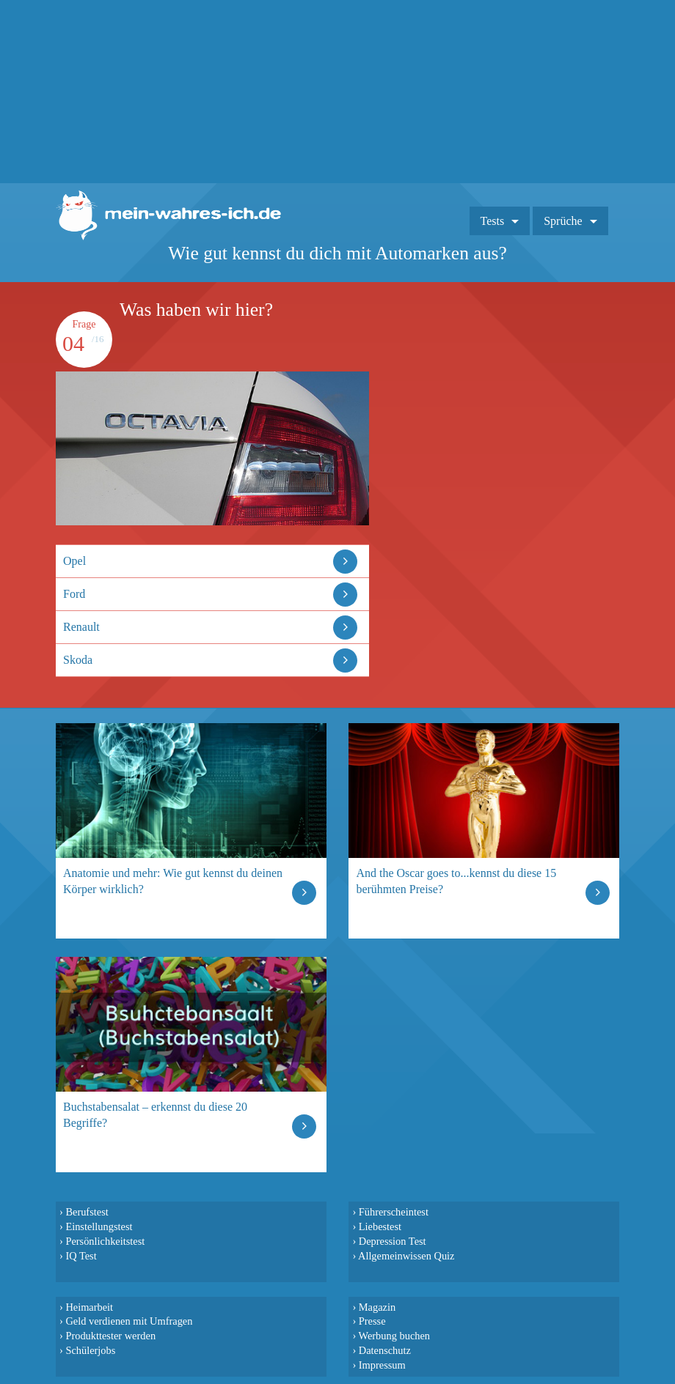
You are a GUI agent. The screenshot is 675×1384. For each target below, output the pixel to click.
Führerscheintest (393, 1212)
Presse (372, 1321)
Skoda (77, 660)
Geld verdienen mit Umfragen (128, 1321)
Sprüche (563, 221)
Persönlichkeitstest (105, 1241)
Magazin (377, 1307)
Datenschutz (385, 1350)
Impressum (382, 1365)
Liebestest (380, 1226)
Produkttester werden (110, 1336)
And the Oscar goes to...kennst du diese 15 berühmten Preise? (456, 881)
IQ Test (80, 1256)
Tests (493, 221)
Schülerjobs (90, 1350)
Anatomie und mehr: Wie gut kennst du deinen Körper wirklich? (172, 881)
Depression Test (392, 1241)
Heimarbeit (89, 1307)
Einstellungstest (98, 1226)
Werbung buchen (395, 1336)
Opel (74, 561)
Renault (81, 627)
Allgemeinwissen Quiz (406, 1256)
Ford (74, 594)
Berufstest (86, 1212)
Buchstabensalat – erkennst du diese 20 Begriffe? (155, 1114)
